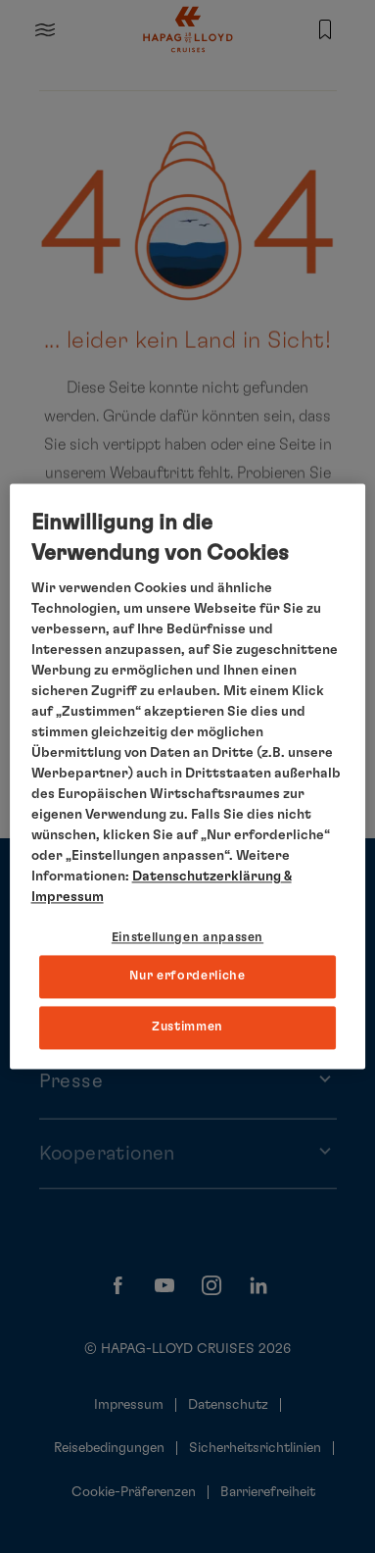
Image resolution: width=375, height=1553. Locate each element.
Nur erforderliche (187, 976)
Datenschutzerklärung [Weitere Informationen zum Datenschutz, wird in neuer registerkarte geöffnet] (206, 876)
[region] (188, 776)
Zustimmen (187, 1027)
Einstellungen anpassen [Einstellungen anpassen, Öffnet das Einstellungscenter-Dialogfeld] (187, 937)
